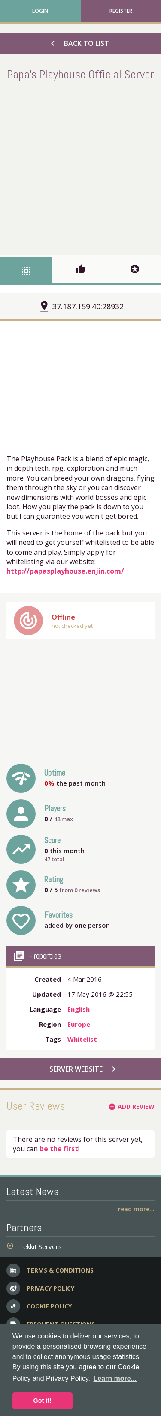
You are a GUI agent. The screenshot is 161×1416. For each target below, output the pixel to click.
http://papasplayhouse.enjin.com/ (65, 571)
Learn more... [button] (115, 1378)
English (78, 1009)
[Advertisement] (80, 166)
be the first (58, 1148)
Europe (78, 1024)
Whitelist (82, 1039)
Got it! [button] (42, 1400)
